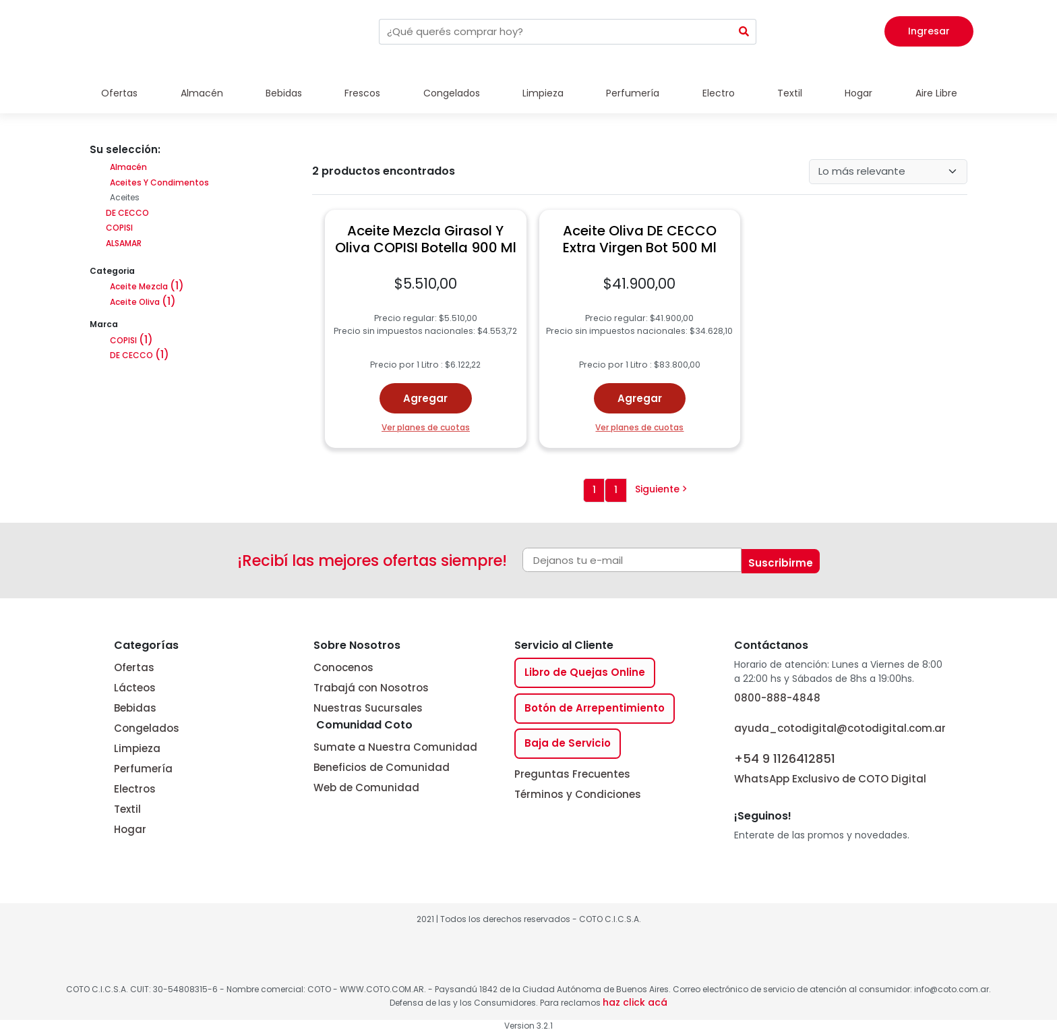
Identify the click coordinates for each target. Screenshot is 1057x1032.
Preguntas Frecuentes (572, 774)
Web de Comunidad (366, 787)
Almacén (202, 93)
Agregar (425, 398)
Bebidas (284, 93)
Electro (718, 93)
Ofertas (119, 93)
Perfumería (632, 93)
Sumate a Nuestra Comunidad (395, 747)
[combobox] (555, 32)
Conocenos (343, 667)
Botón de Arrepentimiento (594, 708)
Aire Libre (936, 93)
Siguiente (661, 489)
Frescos (362, 93)
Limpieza (543, 93)
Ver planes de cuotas (426, 427)
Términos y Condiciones (577, 794)
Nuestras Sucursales (368, 708)
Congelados (451, 93)
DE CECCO (126, 213)
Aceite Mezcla (147, 286)
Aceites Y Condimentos (159, 182)
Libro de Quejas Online (584, 672)
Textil (789, 93)
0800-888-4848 (777, 698)
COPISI (118, 227)
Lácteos (135, 688)
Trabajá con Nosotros (371, 688)
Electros (135, 789)
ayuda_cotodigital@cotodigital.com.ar (840, 728)
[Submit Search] (744, 32)
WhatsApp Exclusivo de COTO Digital (830, 767)
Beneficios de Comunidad (381, 767)
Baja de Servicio (567, 743)
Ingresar (929, 31)
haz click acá (635, 1002)
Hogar (858, 93)
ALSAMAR (123, 243)
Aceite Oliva (143, 302)
